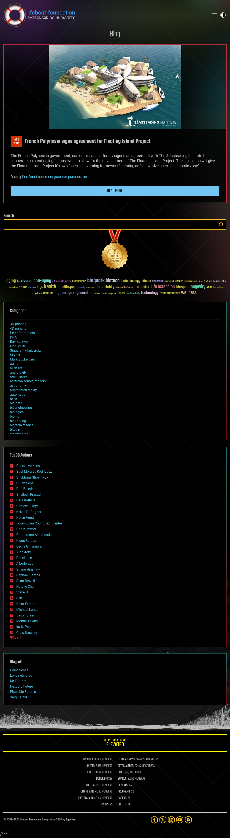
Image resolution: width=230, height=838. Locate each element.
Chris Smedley (27, 633)
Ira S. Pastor (25, 627)
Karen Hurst (25, 518)
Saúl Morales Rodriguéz (34, 471)
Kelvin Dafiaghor (28, 512)
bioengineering (21, 408)
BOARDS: (122, 779)
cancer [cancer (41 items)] (179, 281)
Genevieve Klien (28, 466)
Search (221, 224)
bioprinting (18, 421)
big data (16, 403)
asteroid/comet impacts (28, 381)
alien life (16, 368)
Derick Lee (24, 558)
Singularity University (26, 350)
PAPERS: (122, 798)
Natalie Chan (26, 587)
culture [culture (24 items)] (200, 281)
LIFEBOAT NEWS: (127, 759)
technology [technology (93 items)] (150, 293)
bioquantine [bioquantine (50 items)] (79, 281)
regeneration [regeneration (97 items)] (83, 292)
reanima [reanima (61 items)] (48, 293)
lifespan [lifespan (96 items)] (182, 287)
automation (18, 394)
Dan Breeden (25, 489)
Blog (115, 34)
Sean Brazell (25, 581)
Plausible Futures (23, 692)
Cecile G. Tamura (29, 546)
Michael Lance (27, 610)
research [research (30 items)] (98, 293)
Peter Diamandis (22, 333)
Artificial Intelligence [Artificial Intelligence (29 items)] (61, 281)
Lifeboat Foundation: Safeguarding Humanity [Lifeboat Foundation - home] (104, 15)
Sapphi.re (70, 819)
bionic (14, 416)
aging (14, 364)
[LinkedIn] (171, 819)
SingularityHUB (21, 697)
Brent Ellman (25, 604)
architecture (19, 377)
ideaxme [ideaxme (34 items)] (90, 287)
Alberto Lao (24, 563)
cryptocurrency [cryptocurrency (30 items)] (190, 281)
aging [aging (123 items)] (11, 280)
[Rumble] (188, 819)
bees (13, 399)
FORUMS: (104, 804)
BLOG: (121, 772)
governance (60, 177)
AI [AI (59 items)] (18, 281)
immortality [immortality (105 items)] (105, 286)
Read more (115, 190)
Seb (19, 598)
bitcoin (15, 430)
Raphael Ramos (28, 575)
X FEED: (91, 772)
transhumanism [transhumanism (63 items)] (170, 293)
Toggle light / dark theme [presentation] (223, 15)
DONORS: (101, 779)
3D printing (18, 324)
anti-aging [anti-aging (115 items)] (42, 280)
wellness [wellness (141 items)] (189, 293)
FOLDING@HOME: (88, 791)
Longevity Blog (21, 675)
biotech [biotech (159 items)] (113, 280)
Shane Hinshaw (28, 569)
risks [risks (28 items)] (105, 293)
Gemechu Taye (27, 506)
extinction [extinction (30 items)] (13, 287)
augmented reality (23, 390)
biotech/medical (22, 425)
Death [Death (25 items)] (206, 281)
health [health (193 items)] (50, 287)
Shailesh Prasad (28, 495)
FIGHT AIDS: (92, 785)
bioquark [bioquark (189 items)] (96, 281)
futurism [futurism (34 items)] (32, 287)
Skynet (15, 355)
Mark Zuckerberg (22, 359)
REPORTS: (123, 785)
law (85, 177)
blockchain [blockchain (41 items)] (157, 281)
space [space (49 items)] (122, 293)
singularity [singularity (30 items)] (113, 293)
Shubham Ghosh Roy (32, 477)
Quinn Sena (25, 483)
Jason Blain (25, 615)
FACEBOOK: (88, 759)
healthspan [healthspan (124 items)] (66, 287)
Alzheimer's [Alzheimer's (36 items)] (26, 281)
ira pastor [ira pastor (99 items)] (142, 287)
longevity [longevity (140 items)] (197, 287)
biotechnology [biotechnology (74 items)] (130, 281)
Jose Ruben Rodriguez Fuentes (39, 523)
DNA (13, 337)
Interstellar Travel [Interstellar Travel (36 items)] (124, 287)
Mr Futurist (18, 681)
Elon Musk (18, 346)
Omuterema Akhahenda (34, 535)
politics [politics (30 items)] (38, 293)
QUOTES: (122, 804)
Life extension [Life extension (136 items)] (163, 287)
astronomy (18, 386)
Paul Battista (26, 500)
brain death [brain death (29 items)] (169, 281)
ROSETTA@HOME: (87, 798)
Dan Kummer (26, 529)
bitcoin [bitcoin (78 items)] (146, 281)
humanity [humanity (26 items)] (81, 287)
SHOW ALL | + (16, 638)
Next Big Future (21, 686)
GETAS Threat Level (115, 743)
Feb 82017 (16, 141)
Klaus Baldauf (29, 177)
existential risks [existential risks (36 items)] (217, 281)
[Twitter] (162, 819)
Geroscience (19, 670)
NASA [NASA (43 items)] (209, 287)
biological (17, 412)
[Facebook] (154, 819)
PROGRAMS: (124, 791)
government (75, 177)
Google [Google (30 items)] (40, 287)
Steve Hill (23, 592)
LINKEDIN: (90, 766)
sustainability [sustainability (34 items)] (133, 293)
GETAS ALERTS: (126, 766)
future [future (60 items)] (23, 287)
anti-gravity (18, 372)
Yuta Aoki (23, 552)
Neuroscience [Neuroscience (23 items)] (218, 288)
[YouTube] (179, 819)
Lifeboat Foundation (30, 819)
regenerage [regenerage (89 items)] (63, 293)
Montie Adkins (27, 621)
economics (46, 177)
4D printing (18, 328)
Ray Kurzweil (19, 342)
